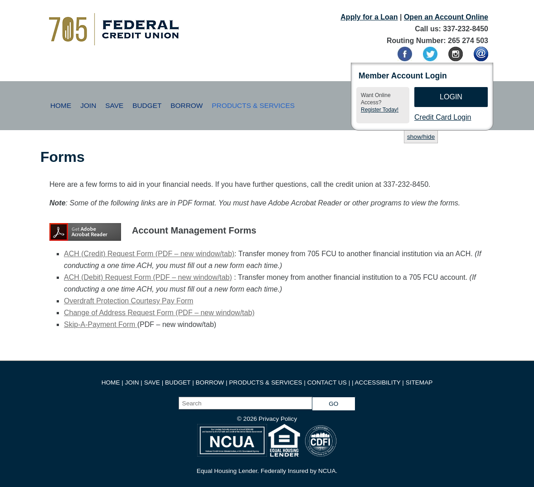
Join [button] (88, 105)
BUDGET (177, 382)
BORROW (210, 382)
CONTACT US (327, 382)
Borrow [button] (186, 105)
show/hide (421, 136)
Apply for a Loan (369, 17)
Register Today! (379, 110)
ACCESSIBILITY (378, 382)
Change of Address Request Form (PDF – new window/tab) (159, 313)
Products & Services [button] (253, 105)
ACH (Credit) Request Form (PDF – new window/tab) (149, 254)
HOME (111, 382)
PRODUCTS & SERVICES (265, 382)
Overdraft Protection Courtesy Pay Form (128, 301)
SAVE (153, 382)
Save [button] (114, 105)
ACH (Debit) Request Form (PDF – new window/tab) (148, 277)
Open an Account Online (446, 17)
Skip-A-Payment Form (100, 324)
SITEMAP (419, 382)
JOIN (133, 382)
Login (451, 97)
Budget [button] (146, 105)
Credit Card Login (442, 117)
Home (60, 105)
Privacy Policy (278, 418)
